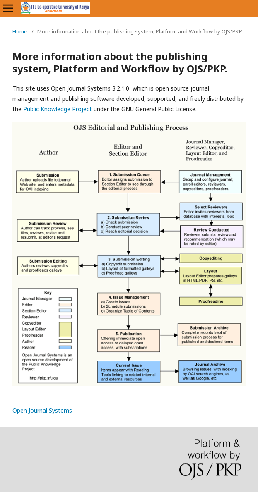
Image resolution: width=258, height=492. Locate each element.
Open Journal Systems (42, 410)
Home (19, 31)
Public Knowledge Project (57, 109)
